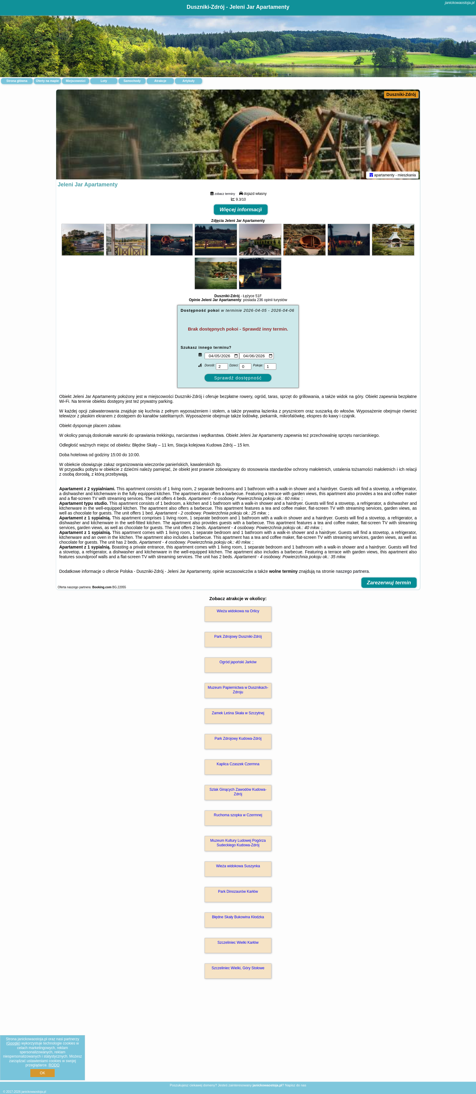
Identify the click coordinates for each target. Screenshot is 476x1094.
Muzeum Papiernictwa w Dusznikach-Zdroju (238, 691)
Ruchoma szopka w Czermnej (238, 816)
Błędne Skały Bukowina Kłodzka (238, 918)
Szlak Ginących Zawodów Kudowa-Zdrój (238, 793)
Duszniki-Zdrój (401, 94)
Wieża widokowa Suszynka (238, 867)
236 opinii (264, 301)
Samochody (132, 81)
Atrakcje (160, 81)
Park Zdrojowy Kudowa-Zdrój (238, 740)
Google (13, 1043)
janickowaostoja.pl (459, 3)
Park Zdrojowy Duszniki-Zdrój (238, 638)
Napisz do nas (295, 1085)
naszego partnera (352, 572)
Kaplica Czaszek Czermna (238, 765)
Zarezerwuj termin (389, 584)
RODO (54, 1065)
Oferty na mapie (47, 81)
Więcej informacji (240, 211)
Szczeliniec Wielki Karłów (237, 944)
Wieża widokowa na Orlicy (238, 612)
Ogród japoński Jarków (238, 663)
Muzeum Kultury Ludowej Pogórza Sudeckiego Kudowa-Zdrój (238, 844)
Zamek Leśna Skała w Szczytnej (238, 714)
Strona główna (16, 81)
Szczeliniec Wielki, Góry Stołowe (238, 969)
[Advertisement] (238, 1037)
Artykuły (188, 81)
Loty (103, 81)
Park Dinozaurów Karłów (238, 893)
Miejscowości (75, 81)
